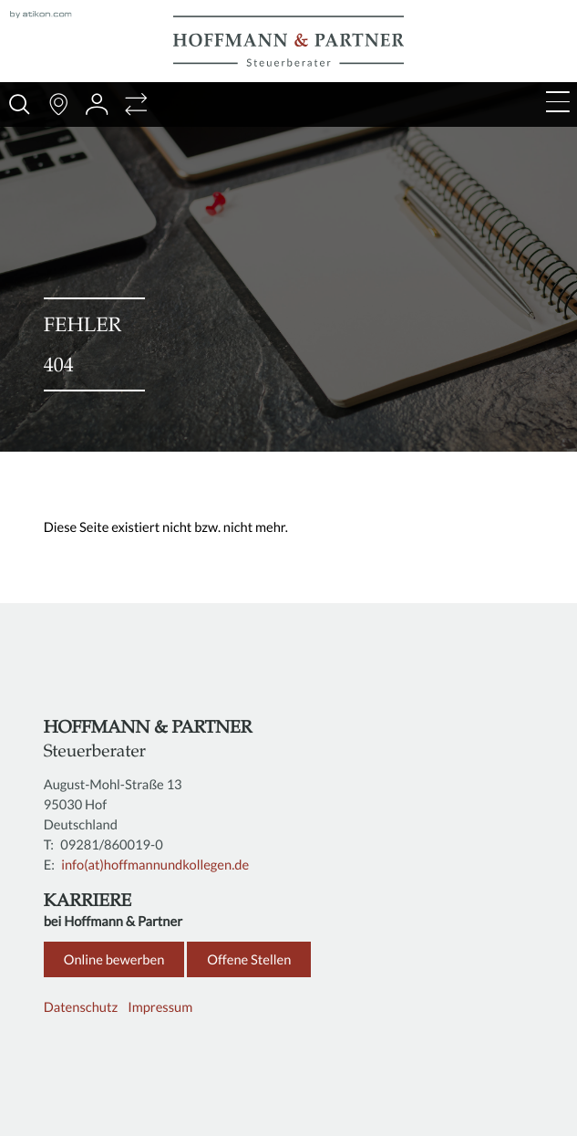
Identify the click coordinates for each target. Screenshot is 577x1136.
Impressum (160, 1007)
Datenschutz (81, 1007)
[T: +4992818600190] (113, 845)
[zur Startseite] (288, 41)
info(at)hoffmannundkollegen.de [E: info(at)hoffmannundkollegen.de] (155, 865)
